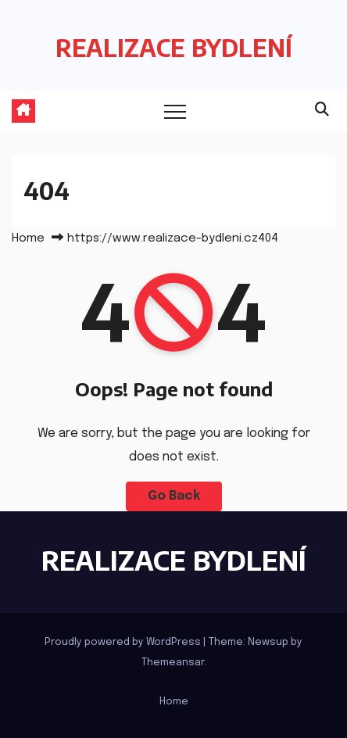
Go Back (174, 496)
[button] (322, 110)
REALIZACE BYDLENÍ (173, 48)
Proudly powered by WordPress (124, 642)
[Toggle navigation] (175, 111)
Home (28, 238)
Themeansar (172, 662)
